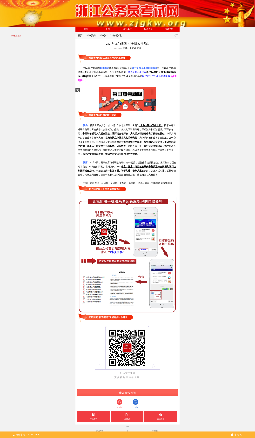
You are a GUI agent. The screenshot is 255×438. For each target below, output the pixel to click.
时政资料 (104, 35)
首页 (86, 29)
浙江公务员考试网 (132, 48)
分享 (77, 91)
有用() (119, 403)
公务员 (107, 29)
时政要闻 (91, 35)
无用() (135, 403)
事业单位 (127, 29)
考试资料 (169, 29)
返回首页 (99, 431)
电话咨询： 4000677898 (27, 434)
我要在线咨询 (127, 393)
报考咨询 (148, 29)
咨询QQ (238, 434)
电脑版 (155, 431)
